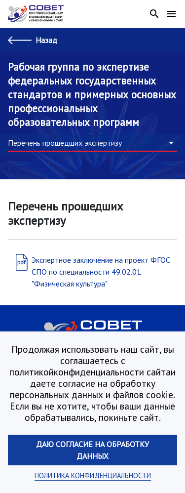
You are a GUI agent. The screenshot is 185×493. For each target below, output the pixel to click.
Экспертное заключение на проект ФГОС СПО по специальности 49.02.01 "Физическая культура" (101, 271)
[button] (92, 143)
